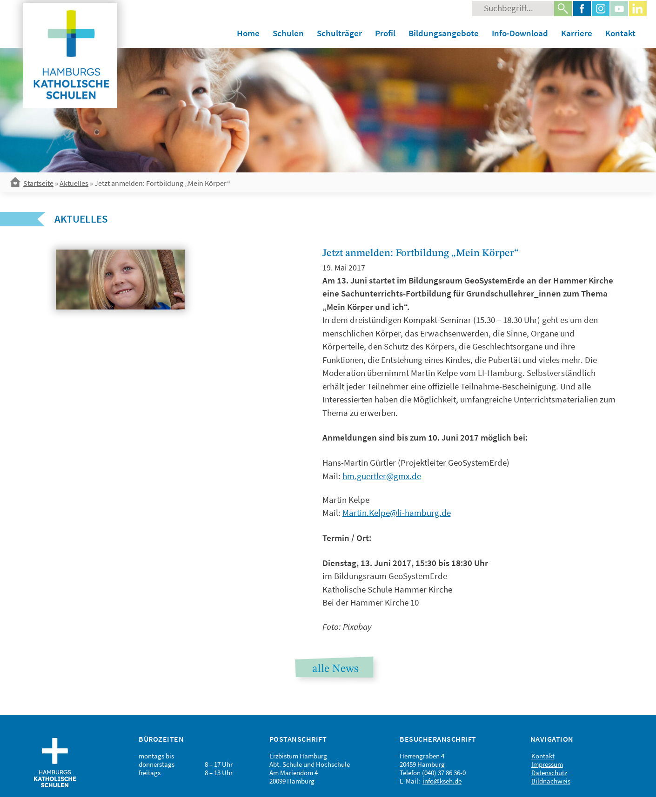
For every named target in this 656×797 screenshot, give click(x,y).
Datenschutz (549, 772)
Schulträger (339, 33)
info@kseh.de (442, 781)
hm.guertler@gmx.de (381, 475)
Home (248, 33)
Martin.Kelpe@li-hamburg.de (396, 512)
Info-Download (520, 33)
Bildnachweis (550, 781)
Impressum (547, 764)
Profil (385, 33)
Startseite (38, 183)
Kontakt (620, 33)
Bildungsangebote (443, 33)
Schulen (288, 33)
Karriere (576, 33)
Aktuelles (74, 183)
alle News (335, 669)
